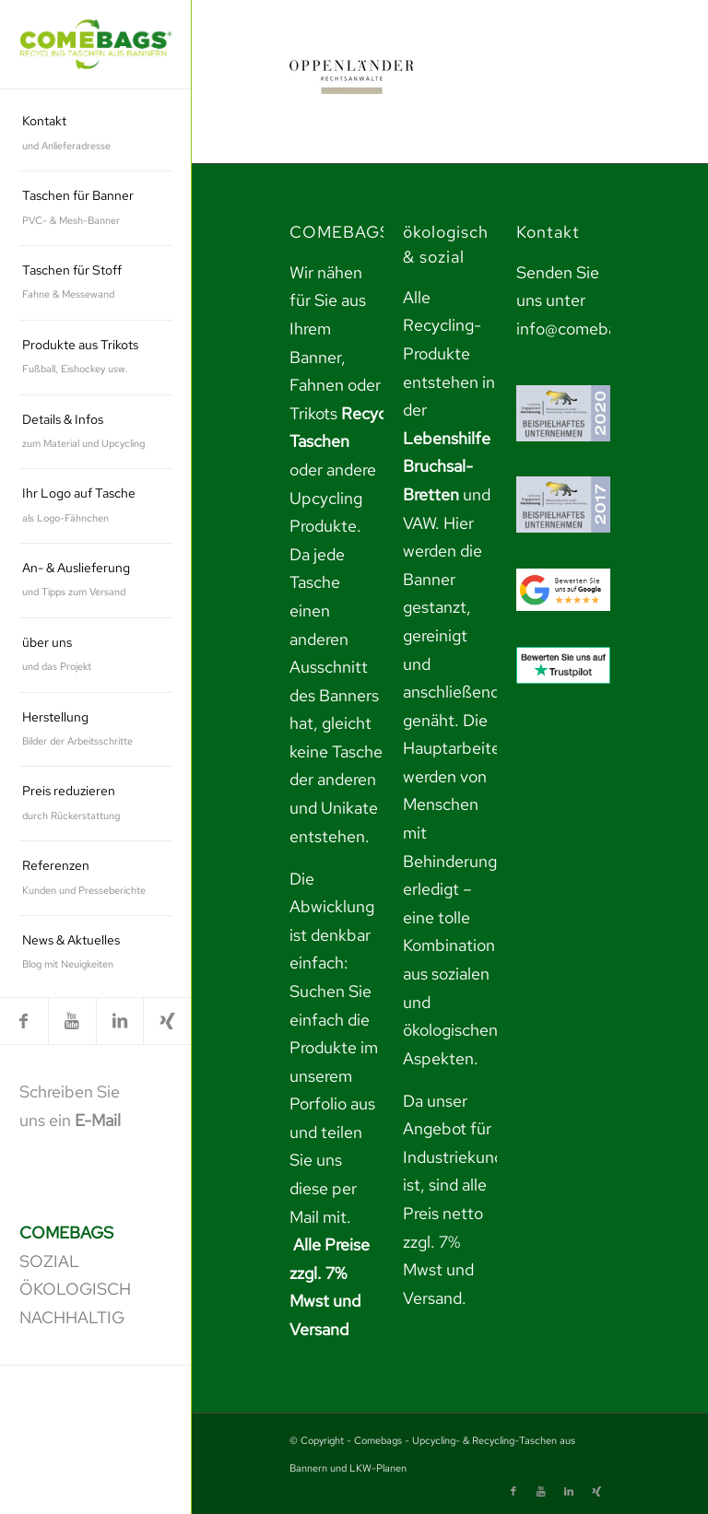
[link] (95, 44)
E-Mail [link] (98, 1120)
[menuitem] (95, 134)
